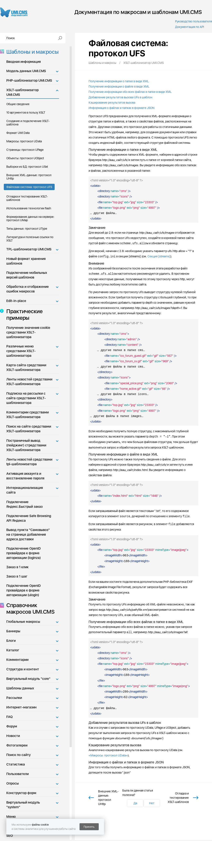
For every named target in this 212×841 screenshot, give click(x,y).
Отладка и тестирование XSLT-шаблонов (27, 198)
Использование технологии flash (28, 208)
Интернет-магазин (21, 707)
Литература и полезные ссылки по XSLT (29, 238)
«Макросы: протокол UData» (108, 755)
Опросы (12, 783)
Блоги (11, 641)
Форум (11, 726)
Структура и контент (22, 669)
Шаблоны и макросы (31, 51)
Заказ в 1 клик (17, 567)
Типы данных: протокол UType (26, 228)
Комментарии (17, 660)
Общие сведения (17, 104)
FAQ (9, 717)
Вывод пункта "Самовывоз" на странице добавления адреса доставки (28, 534)
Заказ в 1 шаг (16, 576)
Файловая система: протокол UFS (29, 187)
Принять (89, 826)
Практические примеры (23, 314)
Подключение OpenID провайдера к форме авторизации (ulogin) (23, 590)
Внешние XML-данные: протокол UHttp (28, 176)
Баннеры (13, 631)
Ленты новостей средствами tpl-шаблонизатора (29, 461)
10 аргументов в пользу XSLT (25, 112)
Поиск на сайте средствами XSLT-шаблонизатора (28, 428)
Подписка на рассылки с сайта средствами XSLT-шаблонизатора (26, 398)
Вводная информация (23, 62)
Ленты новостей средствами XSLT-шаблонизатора (29, 381)
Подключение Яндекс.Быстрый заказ (24, 504)
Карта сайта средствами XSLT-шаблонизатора (26, 367)
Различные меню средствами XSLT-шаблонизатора (21, 351)
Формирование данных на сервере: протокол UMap (30, 218)
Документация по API (189, 27)
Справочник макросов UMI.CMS (29, 608)
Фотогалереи (16, 745)
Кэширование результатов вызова (112, 102)
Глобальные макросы (23, 622)
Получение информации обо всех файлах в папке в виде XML (130, 91)
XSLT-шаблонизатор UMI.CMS (22, 92)
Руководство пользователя (193, 21)
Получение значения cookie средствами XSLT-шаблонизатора (28, 332)
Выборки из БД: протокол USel (27, 166)
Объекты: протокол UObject (25, 158)
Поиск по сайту (18, 755)
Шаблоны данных (20, 688)
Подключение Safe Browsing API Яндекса (28, 518)
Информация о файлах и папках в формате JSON (121, 108)
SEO (9, 836)
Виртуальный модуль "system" (23, 804)
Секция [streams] (158, 256)
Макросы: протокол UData (24, 141)
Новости (13, 736)
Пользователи (17, 774)
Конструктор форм (21, 793)
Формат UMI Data (18, 132)
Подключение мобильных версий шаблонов (26, 275)
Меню (11, 817)
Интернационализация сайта (24, 490)
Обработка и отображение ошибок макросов (27, 289)
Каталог (12, 650)
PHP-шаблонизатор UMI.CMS (29, 80)
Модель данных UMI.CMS (26, 71)
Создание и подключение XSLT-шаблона (28, 122)
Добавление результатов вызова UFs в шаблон (120, 97)
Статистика (15, 764)
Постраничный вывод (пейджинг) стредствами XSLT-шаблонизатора (26, 445)
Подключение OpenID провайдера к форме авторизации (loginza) (23, 553)
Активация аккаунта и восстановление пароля (25, 476)
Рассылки (14, 698)
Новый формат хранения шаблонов (26, 261)
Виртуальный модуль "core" (28, 679)
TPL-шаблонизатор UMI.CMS (28, 249)
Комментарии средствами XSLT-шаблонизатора (27, 414)
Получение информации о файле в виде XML (119, 86)
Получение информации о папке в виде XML (119, 81)
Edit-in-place (16, 301)
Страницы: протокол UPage (24, 149)
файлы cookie (40, 824)
